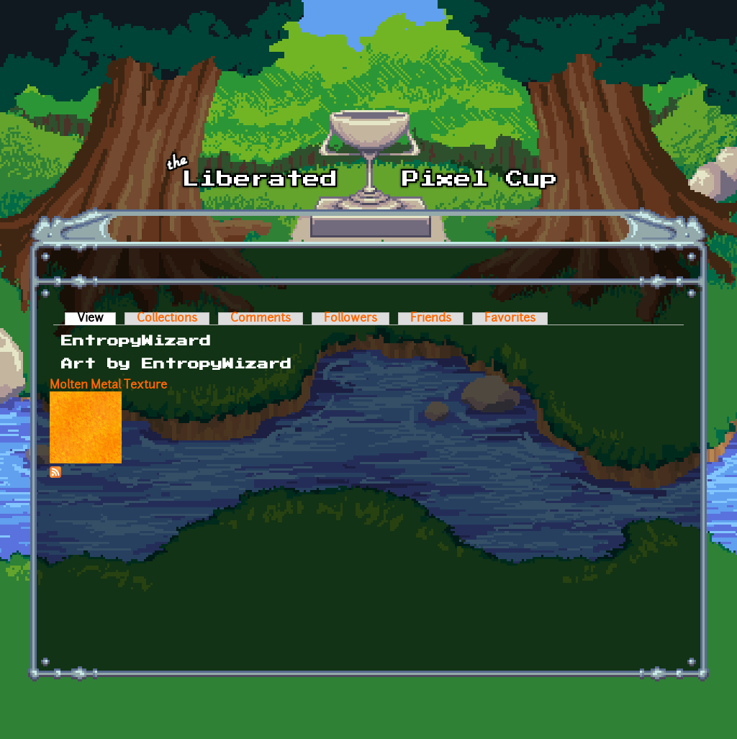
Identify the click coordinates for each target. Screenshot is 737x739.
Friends (430, 319)
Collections (167, 319)
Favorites (509, 319)
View (96, 319)
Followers (350, 319)
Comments (260, 319)
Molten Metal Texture (108, 385)
